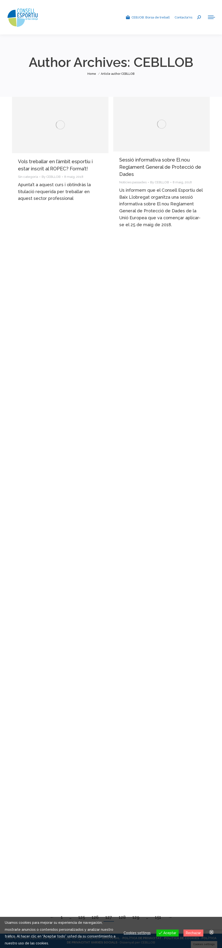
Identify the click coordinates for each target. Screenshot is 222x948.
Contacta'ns (183, 17)
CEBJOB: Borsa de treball (147, 17)
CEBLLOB (163, 62)
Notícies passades (133, 182)
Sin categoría (28, 177)
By (51, 177)
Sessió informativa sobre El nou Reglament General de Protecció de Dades (160, 167)
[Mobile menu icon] (211, 17)
